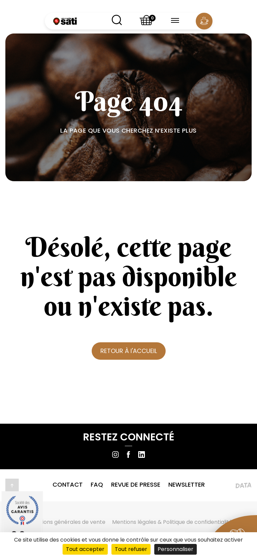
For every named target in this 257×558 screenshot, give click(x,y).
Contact (68, 484)
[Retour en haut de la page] (12, 485)
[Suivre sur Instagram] (115, 454)
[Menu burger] (175, 21)
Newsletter (186, 484)
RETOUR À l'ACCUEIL (128, 351)
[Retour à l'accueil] (65, 21)
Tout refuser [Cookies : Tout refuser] (131, 549)
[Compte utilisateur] (203, 21)
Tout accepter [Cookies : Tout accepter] (85, 549)
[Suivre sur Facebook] (128, 454)
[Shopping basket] (147, 21)
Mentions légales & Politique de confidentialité (172, 522)
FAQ (97, 484)
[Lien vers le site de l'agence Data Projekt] (227, 485)
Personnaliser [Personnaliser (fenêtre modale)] (175, 549)
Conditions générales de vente (65, 522)
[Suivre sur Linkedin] (141, 454)
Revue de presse (135, 484)
